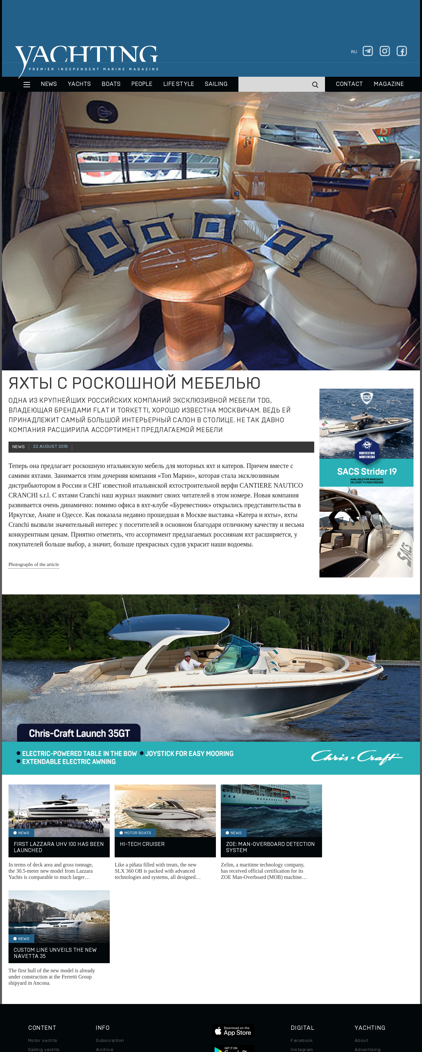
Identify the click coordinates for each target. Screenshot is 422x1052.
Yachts (79, 84)
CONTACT (349, 84)
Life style (178, 84)
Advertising (367, 944)
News (49, 84)
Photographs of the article (33, 564)
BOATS (111, 84)
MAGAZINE (389, 84)
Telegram (301, 953)
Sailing (216, 84)
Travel (35, 962)
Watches (38, 990)
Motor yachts (42, 935)
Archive (104, 944)
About (361, 935)
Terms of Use (241, 1007)
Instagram (302, 944)
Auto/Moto (40, 981)
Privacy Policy (205, 1007)
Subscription (110, 935)
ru (354, 52)
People (141, 84)
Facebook (302, 935)
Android (299, 971)
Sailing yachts (44, 944)
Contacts (364, 953)
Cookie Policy (275, 1007)
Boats (34, 953)
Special (36, 971)
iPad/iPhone (304, 962)
